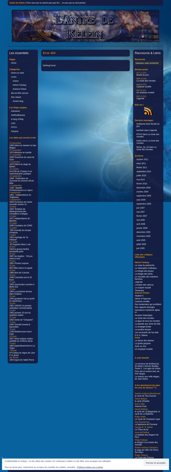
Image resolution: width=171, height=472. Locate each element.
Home (13, 63)
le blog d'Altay (17, 119)
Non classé (16, 97)
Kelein (139, 141)
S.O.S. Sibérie (141, 335)
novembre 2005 (143, 236)
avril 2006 (140, 224)
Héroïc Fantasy (19, 85)
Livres (13, 77)
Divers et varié (17, 73)
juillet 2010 (141, 175)
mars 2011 (141, 163)
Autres (16, 81)
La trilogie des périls (144, 274)
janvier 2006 (141, 228)
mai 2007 (140, 212)
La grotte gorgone (143, 343)
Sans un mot (140, 346)
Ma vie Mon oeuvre (19, 93)
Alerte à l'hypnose (143, 298)
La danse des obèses (144, 340)
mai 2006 (140, 220)
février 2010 (141, 183)
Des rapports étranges (145, 307)
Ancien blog (18, 101)
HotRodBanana (18, 115)
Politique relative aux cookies (90, 467)
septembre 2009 (143, 196)
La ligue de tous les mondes (147, 321)
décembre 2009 (143, 188)
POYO (14, 127)
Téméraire (139, 290)
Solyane (14, 131)
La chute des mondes (146, 80)
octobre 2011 (142, 159)
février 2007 (141, 216)
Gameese (15, 111)
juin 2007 (140, 208)
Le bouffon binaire (143, 329)
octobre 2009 (142, 192)
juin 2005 (140, 248)
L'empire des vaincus (144, 285)
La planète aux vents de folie (147, 324)
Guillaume (141, 124)
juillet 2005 (141, 244)
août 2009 (140, 200)
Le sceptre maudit (143, 287)
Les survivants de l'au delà (146, 332)
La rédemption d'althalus (146, 268)
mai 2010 (140, 179)
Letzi (13, 123)
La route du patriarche (144, 265)
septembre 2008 (143, 204)
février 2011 (141, 167)
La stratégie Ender (143, 327)
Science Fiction (19, 89)
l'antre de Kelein (17, 3)
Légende (141, 97)
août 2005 (140, 240)
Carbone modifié (143, 86)
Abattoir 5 (139, 296)
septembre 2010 (143, 171)
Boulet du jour (142, 74)
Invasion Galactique (143, 315)
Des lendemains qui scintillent (148, 304)
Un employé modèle (145, 92)
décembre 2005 (143, 232)
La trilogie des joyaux (144, 271)
